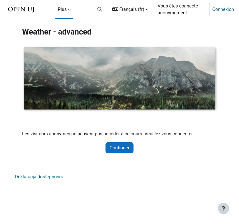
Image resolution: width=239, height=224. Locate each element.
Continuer (119, 148)
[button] (100, 9)
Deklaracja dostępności (39, 177)
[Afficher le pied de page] (223, 208)
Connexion (223, 9)
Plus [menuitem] (62, 9)
